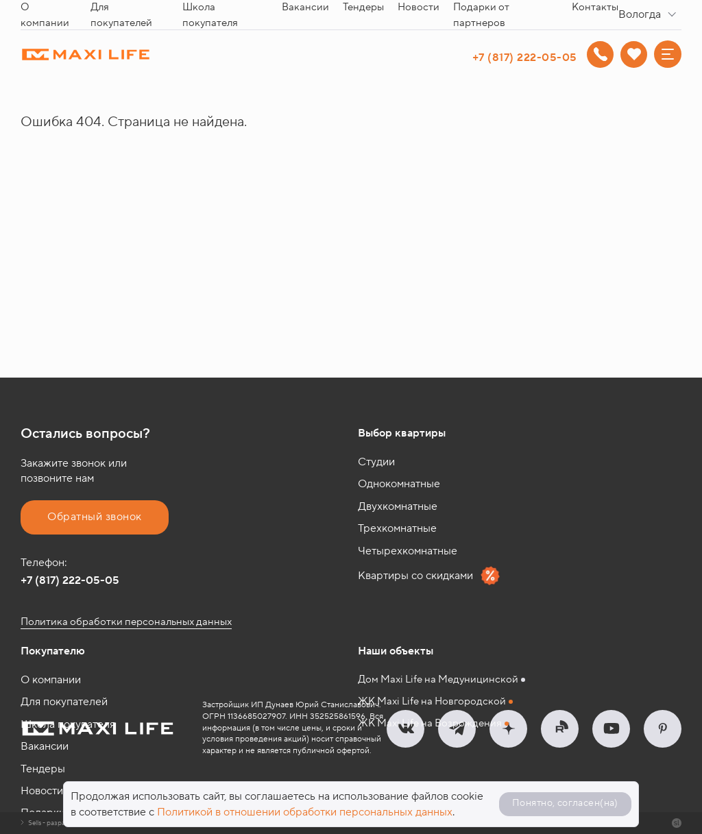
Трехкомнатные (397, 528)
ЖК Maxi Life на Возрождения (430, 723)
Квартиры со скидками (429, 575)
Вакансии (305, 7)
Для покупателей (64, 702)
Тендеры (363, 7)
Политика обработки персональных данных (126, 621)
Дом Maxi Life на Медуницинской (438, 679)
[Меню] (667, 54)
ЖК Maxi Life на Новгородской (432, 701)
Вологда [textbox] (639, 14)
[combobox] (649, 15)
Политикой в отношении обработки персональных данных (304, 812)
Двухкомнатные (397, 506)
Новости (418, 7)
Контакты (595, 7)
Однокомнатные (399, 484)
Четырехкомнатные (407, 551)
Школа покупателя (68, 724)
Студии (376, 462)
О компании (51, 680)
